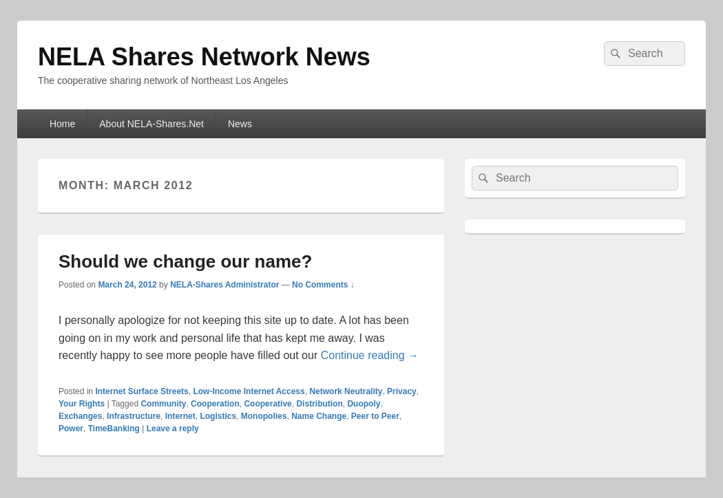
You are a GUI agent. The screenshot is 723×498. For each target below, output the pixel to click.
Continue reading (370, 355)
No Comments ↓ (323, 285)
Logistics (218, 416)
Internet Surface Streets (141, 391)
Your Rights (82, 404)
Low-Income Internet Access (248, 391)
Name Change (318, 416)
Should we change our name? (185, 261)
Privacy (402, 391)
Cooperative (267, 404)
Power (71, 428)
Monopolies (264, 416)
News (240, 123)
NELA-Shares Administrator (224, 285)
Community (163, 404)
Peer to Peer (375, 416)
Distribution (319, 404)
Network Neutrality (345, 391)
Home (62, 123)
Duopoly (363, 404)
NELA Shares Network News (204, 57)
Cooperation (215, 404)
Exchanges (80, 416)
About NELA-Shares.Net (151, 123)
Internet (180, 416)
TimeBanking (114, 428)
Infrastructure (133, 416)
